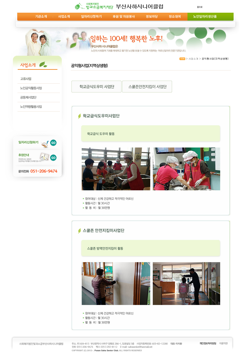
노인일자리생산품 (204, 16)
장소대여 (175, 16)
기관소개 (41, 16)
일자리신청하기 (91, 16)
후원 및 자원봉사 (124, 16)
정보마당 (152, 16)
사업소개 (64, 16)
